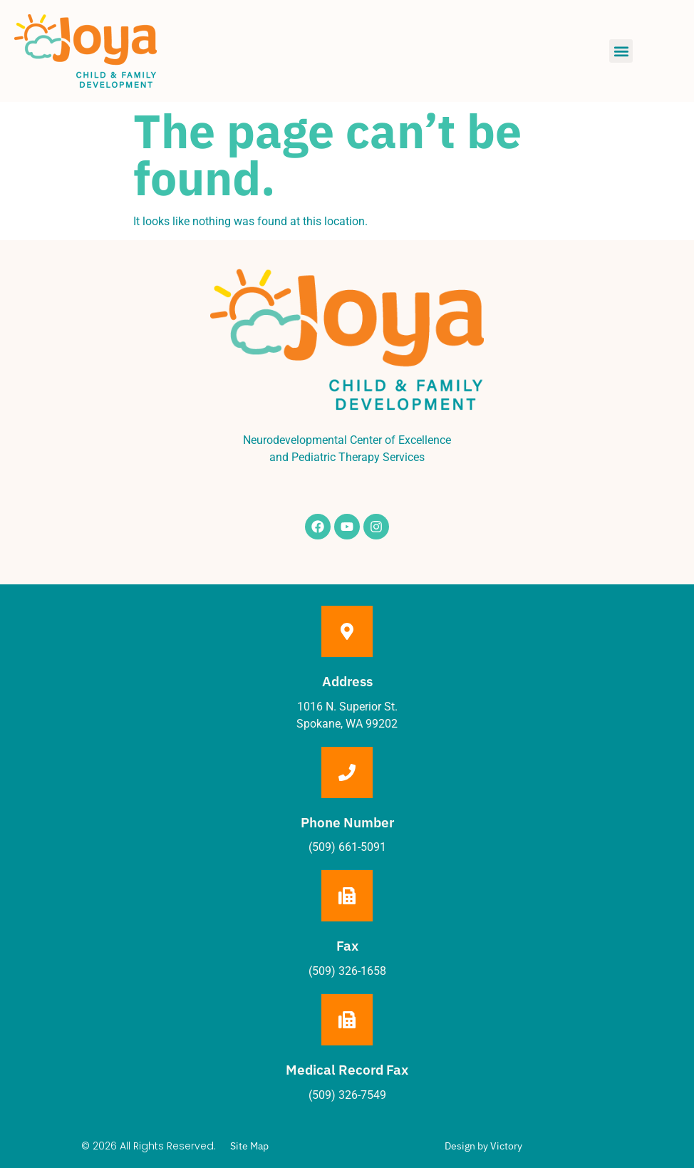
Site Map (249, 1145)
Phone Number (347, 822)
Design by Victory (483, 1145)
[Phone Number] (347, 772)
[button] (621, 51)
